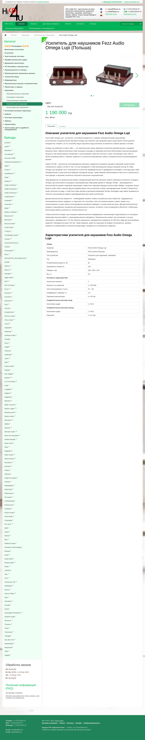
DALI (7, 254)
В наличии (9, 53)
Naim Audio (10, 455)
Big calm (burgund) (55, 106)
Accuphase (9, 154)
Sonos (8, 590)
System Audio (10, 617)
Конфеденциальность (92, 723)
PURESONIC (10, 501)
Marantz (8, 401)
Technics (9, 620)
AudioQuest (10, 197)
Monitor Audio (11, 432)
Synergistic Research (13, 613)
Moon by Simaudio (12, 435)
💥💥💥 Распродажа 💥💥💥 (17, 46)
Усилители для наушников (17, 104)
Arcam (8, 170)
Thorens (8, 624)
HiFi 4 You (9, 24)
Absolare (9, 150)
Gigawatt (8, 328)
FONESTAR (10, 312)
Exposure (9, 301)
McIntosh (9, 420)
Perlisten (9, 509)
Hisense (8, 351)
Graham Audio (11, 335)
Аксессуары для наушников (17, 107)
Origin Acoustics (11, 478)
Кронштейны (10, 124)
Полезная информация (14, 28)
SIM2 (7, 566)
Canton (8, 239)
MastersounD (10, 412)
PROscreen (9, 493)
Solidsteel (9, 586)
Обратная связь (111, 14)
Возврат (79, 723)
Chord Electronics (12, 243)
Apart (7, 166)
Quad (7, 532)
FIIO (7, 304)
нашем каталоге (43, 2)
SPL (7, 574)
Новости (33, 24)
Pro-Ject (9, 524)
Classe (8, 247)
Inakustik (9, 355)
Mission (8, 428)
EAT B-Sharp (10, 285)
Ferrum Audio (10, 316)
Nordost (8, 466)
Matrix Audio (10, 416)
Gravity (8, 339)
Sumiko (8, 605)
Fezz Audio (9, 320)
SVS (7, 578)
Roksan (8, 551)
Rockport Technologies (14, 547)
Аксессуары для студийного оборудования (17, 128)
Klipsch (8, 378)
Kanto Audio (10, 366)
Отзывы (93, 24)
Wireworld (9, 647)
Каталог (21, 24)
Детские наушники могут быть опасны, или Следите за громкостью (22, 697)
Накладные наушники (15, 97)
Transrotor (9, 632)
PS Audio (9, 497)
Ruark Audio (10, 563)
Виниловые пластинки (14, 49)
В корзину (129, 105)
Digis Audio (9, 277)
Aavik (7, 146)
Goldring (9, 331)
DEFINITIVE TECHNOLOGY (16, 258)
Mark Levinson (11, 405)
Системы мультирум (13, 117)
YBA (7, 651)
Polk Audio (9, 516)
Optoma (8, 474)
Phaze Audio (10, 513)
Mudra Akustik (11, 439)
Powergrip (9, 520)
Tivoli (7, 628)
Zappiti (8, 655)
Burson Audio (10, 224)
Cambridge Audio (12, 235)
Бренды (10, 137)
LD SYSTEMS (11, 382)
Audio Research (11, 189)
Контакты (80, 24)
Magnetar (9, 397)
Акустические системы (14, 56)
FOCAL (8, 308)
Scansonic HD (11, 582)
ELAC (8, 289)
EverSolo (8, 297)
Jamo (7, 358)
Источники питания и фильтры (18, 111)
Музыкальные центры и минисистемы (21, 83)
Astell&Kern (10, 173)
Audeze (8, 181)
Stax (7, 597)
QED (7, 528)
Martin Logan (11, 408)
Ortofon (8, 482)
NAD (7, 447)
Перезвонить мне (130, 14)
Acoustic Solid (10, 158)
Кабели (8, 114)
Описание (51, 126)
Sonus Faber (10, 593)
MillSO (8, 424)
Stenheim (9, 601)
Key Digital (9, 374)
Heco (7, 343)
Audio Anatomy (11, 185)
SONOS (8, 570)
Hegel (8, 347)
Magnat (8, 393)
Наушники (9, 90)
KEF (7, 362)
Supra (7, 609)
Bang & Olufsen (11, 212)
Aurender (9, 204)
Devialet (8, 274)
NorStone (9, 462)
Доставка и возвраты (51, 24)
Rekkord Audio (11, 543)
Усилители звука (12, 77)
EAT (7, 281)
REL (7, 540)
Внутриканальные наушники (18, 94)
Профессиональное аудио (16, 60)
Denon (8, 270)
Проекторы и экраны (14, 87)
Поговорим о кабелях (14, 693)
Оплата (68, 24)
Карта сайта (59, 721)
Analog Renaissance (13, 162)
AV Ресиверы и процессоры (17, 66)
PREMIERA (10, 486)
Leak (7, 385)
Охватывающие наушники (17, 100)
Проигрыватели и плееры (16, 70)
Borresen (8, 220)
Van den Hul (10, 640)
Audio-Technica (11, 193)
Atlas (7, 177)
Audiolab (9, 200)
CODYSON (9, 227)
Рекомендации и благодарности (41, 28)
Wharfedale (10, 644)
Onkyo (8, 470)
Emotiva (8, 293)
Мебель (8, 121)
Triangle (8, 636)
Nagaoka (9, 451)
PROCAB (9, 489)
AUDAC (8, 143)
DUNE (7, 262)
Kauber (8, 370)
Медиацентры (11, 80)
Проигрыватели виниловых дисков (20, 73)
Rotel (7, 555)
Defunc (8, 266)
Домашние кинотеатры (14, 63)
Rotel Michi (9, 559)
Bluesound (9, 216)
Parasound (9, 505)
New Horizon (10, 459)
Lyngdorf (9, 389)
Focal (7, 324)
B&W (7, 208)
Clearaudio (10, 251)
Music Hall (9, 443)
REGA (8, 536)
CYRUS (8, 231)
